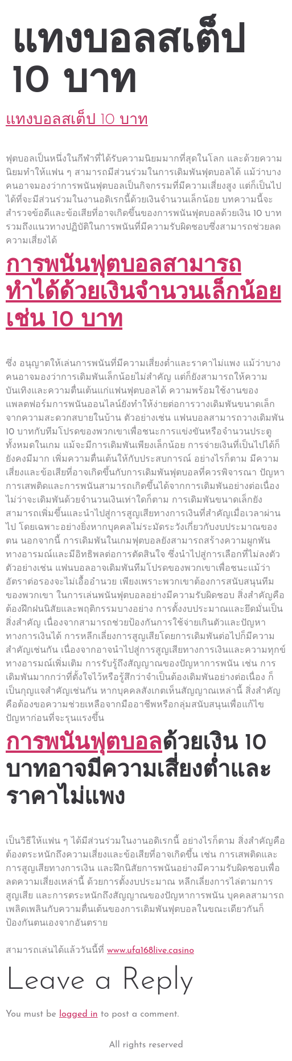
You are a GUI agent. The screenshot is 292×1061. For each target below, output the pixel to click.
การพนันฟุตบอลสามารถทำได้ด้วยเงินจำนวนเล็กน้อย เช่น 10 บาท (143, 293)
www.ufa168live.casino (150, 950)
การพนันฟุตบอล (84, 743)
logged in (78, 1014)
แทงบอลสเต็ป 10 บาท (77, 120)
